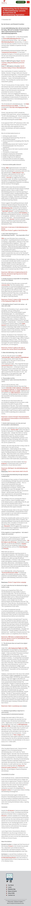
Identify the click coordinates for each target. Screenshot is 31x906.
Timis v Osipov (17, 734)
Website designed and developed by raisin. (15, 903)
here (20, 119)
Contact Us (11, 895)
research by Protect (7, 365)
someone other (5, 285)
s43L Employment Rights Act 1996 (17, 648)
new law (12, 219)
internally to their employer (13, 387)
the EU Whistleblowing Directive (12, 38)
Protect (11, 846)
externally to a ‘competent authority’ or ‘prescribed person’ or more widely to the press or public (15, 389)
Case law (8, 177)
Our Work (11, 885)
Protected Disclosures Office (10, 572)
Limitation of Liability (18, 901)
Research (7, 526)
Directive (3, 815)
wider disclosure (15, 392)
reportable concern (7, 211)
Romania (6, 548)
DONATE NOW (20, 2)
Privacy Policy (10, 901)
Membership (11, 889)
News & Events (12, 891)
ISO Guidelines (23, 212)
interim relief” (15, 429)
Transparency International (9, 52)
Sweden (24, 543)
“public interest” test (18, 172)
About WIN (11, 893)
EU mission (11, 810)
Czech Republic (23, 547)
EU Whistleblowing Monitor (8, 857)
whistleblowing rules (7, 208)
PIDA (7, 167)
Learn (10, 887)
